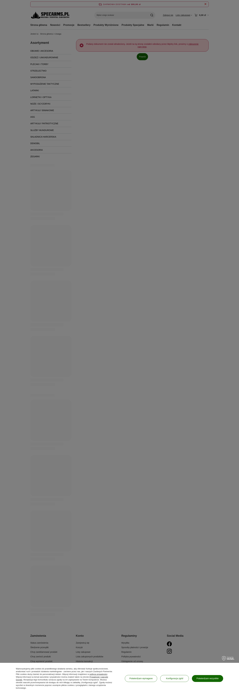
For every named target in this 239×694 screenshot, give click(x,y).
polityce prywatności (98, 674)
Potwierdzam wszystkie (207, 678)
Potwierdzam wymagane (141, 678)
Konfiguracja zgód (174, 678)
